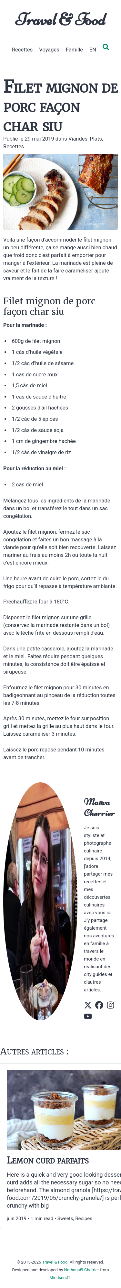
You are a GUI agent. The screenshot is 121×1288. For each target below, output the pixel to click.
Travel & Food (60, 19)
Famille (74, 50)
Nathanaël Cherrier (81, 1269)
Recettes (22, 50)
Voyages (49, 50)
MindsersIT (59, 1277)
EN (92, 50)
